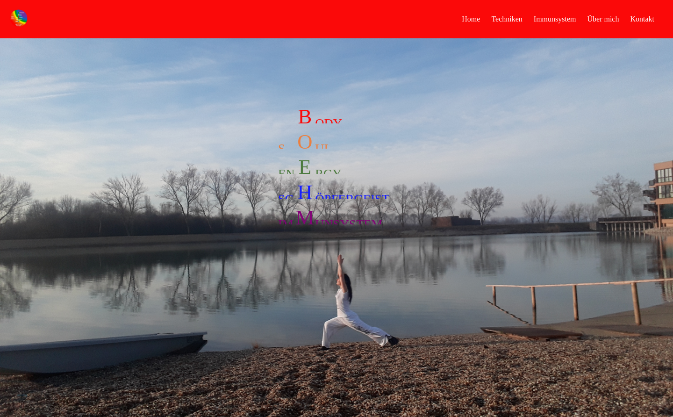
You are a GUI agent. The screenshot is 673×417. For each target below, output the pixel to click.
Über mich (603, 19)
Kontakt (642, 19)
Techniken (506, 19)
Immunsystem (555, 19)
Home (471, 19)
